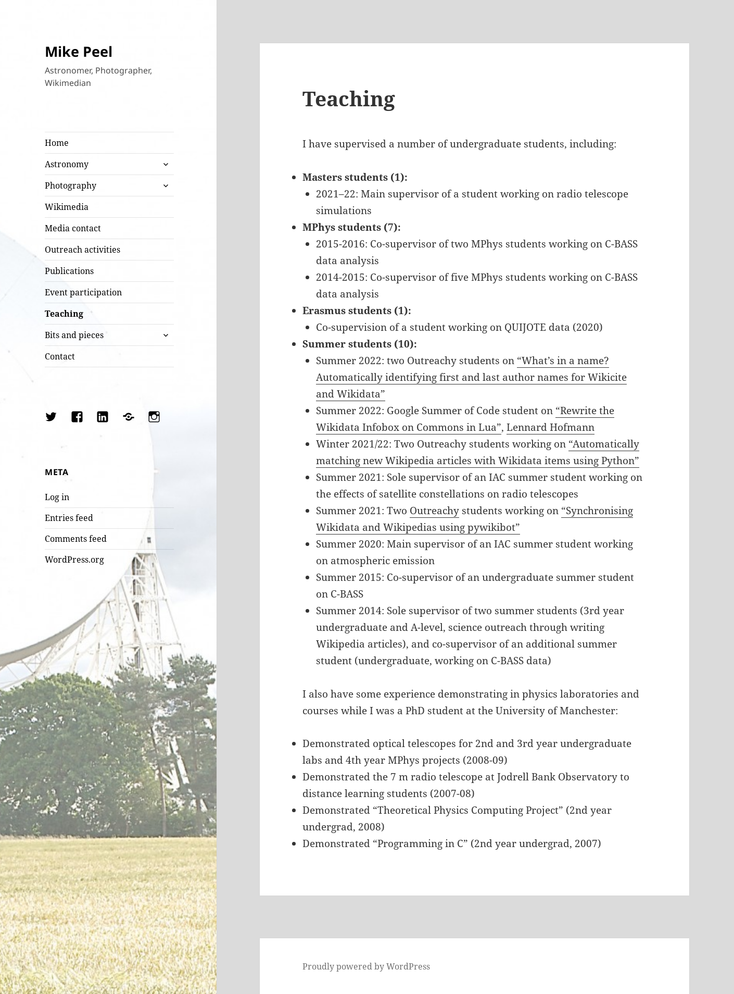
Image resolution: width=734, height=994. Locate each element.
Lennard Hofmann (550, 427)
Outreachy (434, 510)
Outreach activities (82, 249)
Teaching (64, 313)
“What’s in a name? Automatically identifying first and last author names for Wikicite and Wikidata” (471, 377)
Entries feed (69, 518)
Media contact (73, 228)
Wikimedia (66, 207)
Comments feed (76, 538)
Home (57, 142)
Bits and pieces (74, 335)
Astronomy (66, 164)
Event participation (83, 292)
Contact (60, 356)
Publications (69, 271)
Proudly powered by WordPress (366, 966)
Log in (57, 497)
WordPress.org (74, 559)
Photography (70, 185)
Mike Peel (78, 51)
